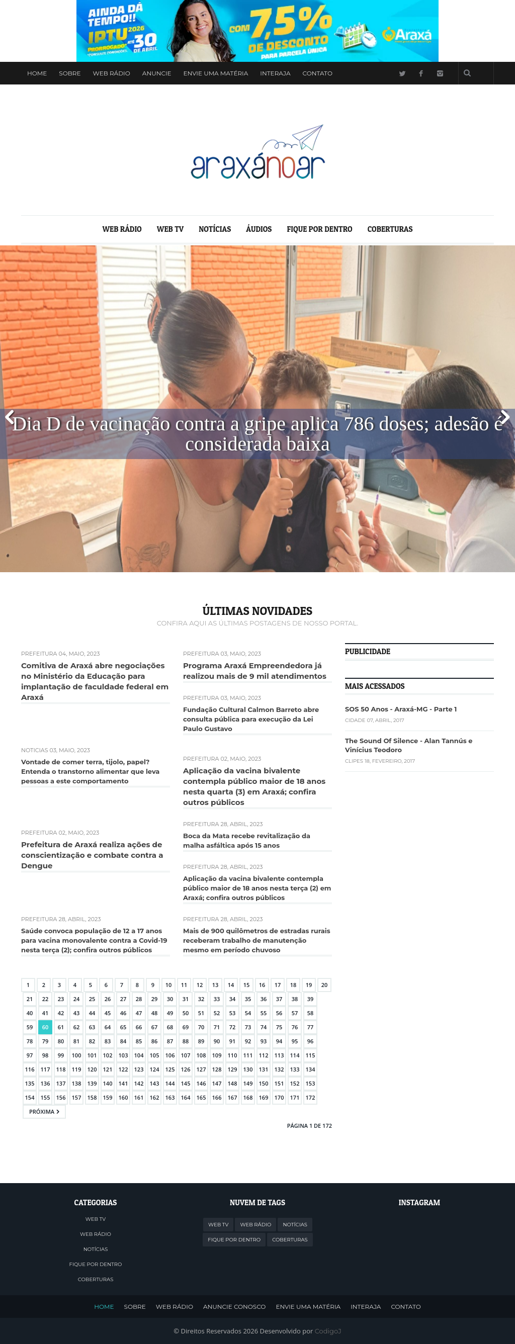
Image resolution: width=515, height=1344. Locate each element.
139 (92, 1083)
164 (186, 1097)
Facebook (421, 73)
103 (123, 1055)
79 (45, 1041)
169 (264, 1097)
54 (248, 1013)
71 (217, 1027)
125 (170, 1069)
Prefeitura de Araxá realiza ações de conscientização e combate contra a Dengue (92, 855)
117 (45, 1069)
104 (139, 1055)
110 (232, 1055)
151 (279, 1083)
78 (30, 1041)
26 (108, 999)
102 (108, 1055)
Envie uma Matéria (216, 73)
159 (108, 1097)
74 (264, 1027)
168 (248, 1097)
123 (139, 1069)
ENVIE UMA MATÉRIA (308, 1306)
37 (279, 999)
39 (310, 999)
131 (264, 1069)
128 (217, 1069)
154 (30, 1097)
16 (262, 985)
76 (295, 1027)
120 (92, 1069)
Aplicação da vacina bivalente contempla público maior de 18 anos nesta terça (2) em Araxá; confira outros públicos (257, 888)
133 (295, 1069)
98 (45, 1055)
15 (246, 985)
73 (248, 1027)
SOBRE (135, 1306)
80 (61, 1041)
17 (278, 985)
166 (217, 1097)
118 (61, 1069)
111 (248, 1055)
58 (310, 1013)
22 (45, 999)
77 (310, 1027)
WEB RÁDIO (111, 73)
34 (232, 999)
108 (201, 1055)
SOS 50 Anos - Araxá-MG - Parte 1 (401, 709)
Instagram (440, 73)
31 (186, 999)
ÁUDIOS (259, 229)
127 (201, 1069)
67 (154, 1027)
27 (123, 999)
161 (139, 1097)
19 (309, 985)
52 (217, 1013)
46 (123, 1013)
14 (231, 985)
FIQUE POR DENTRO (319, 229)
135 (30, 1083)
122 (123, 1069)
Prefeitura (39, 653)
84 (123, 1041)
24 (76, 999)
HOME (104, 1306)
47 (139, 1013)
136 (45, 1083)
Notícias (34, 750)
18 (293, 985)
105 (154, 1055)
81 (76, 1041)
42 (61, 1013)
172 (310, 1097)
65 (123, 1027)
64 (108, 1027)
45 (108, 1013)
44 (92, 1013)
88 (186, 1041)
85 (139, 1041)
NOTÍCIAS (215, 229)
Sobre (69, 73)
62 (76, 1027)
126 (186, 1069)
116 (30, 1069)
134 (310, 1069)
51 (201, 1013)
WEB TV (170, 229)
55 (264, 1013)
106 (170, 1055)
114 (295, 1055)
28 (139, 999)
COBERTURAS (390, 229)
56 (279, 1013)
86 (154, 1041)
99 (61, 1055)
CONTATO (405, 1306)
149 (248, 1083)
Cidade (355, 720)
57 (295, 1013)
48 (154, 1013)
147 (217, 1083)
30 (170, 999)
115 (310, 1055)
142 (139, 1083)
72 (232, 1027)
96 (310, 1041)
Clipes (354, 761)
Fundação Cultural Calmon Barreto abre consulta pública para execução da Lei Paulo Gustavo (251, 719)
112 (264, 1055)
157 (76, 1097)
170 (279, 1097)
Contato (317, 73)
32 (201, 999)
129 (232, 1069)
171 (295, 1097)
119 (76, 1069)
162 (154, 1097)
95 (295, 1041)
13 (215, 985)
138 (76, 1083)
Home (37, 73)
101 (92, 1055)
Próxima (41, 1111)
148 (232, 1083)
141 (123, 1083)
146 (201, 1083)
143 (154, 1083)
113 (279, 1055)
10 (168, 985)
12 (200, 985)
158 (92, 1097)
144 (170, 1083)
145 (186, 1083)
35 (248, 999)
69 (186, 1027)
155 (45, 1097)
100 (76, 1055)
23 (61, 999)
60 (45, 1027)
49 (170, 1013)
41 (45, 1013)
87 (170, 1041)
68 (170, 1027)
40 (30, 1013)
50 (186, 1013)
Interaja (275, 73)
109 (217, 1055)
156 (61, 1097)
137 (61, 1083)
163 (170, 1097)
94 (279, 1041)
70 (201, 1027)
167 (232, 1097)
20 (324, 985)
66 (139, 1027)
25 (92, 999)
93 (264, 1041)
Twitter (401, 73)
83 (108, 1041)
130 (248, 1069)
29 (154, 999)
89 (201, 1041)
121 (108, 1069)
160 (123, 1097)
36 (264, 999)
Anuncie (156, 73)
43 (76, 1013)
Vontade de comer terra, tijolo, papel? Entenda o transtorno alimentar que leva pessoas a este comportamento (90, 771)
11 (184, 985)
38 (295, 999)
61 (61, 1027)
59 (30, 1027)
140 (108, 1083)
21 (30, 999)
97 (30, 1055)
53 (232, 1013)
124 (154, 1069)
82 (92, 1041)
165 (201, 1097)
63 (92, 1027)
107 (186, 1055)
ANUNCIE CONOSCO (234, 1306)
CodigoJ (328, 1331)
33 (217, 999)
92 (248, 1041)
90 (217, 1041)
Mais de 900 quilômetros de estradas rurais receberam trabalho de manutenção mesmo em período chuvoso (256, 940)
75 (279, 1027)
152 (295, 1083)
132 (279, 1069)
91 (232, 1041)
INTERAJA (366, 1306)
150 (264, 1083)
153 (310, 1083)
